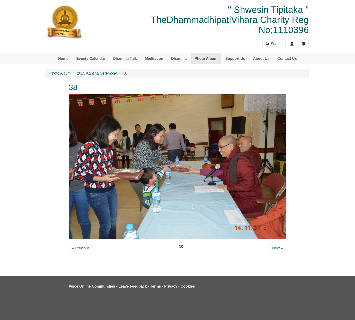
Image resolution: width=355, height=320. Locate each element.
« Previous (81, 248)
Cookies (187, 286)
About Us (261, 59)
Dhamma (179, 59)
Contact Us (287, 59)
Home (63, 59)
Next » (277, 248)
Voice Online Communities (92, 286)
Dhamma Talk (125, 59)
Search (273, 44)
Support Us (235, 59)
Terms (155, 286)
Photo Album (206, 59)
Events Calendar (90, 59)
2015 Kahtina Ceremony (97, 73)
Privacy (170, 286)
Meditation (154, 59)
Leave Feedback (132, 286)
